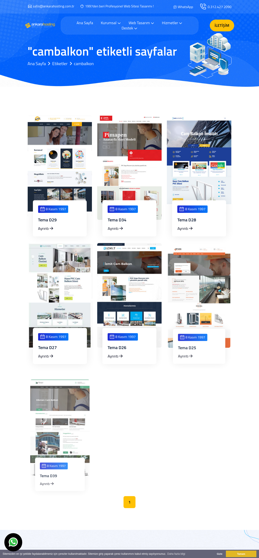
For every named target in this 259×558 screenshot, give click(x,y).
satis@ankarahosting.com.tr (53, 6)
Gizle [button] (219, 554)
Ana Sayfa (85, 23)
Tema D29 (47, 220)
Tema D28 (186, 220)
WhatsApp (185, 6)
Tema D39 (52, 478)
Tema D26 (121, 350)
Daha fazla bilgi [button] (176, 553)
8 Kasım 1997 (53, 209)
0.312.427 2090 (219, 6)
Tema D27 (51, 350)
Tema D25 (191, 350)
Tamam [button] (241, 554)
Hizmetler (172, 23)
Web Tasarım (141, 23)
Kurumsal (111, 23)
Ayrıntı (45, 228)
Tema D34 (117, 220)
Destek (129, 28)
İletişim (222, 25)
